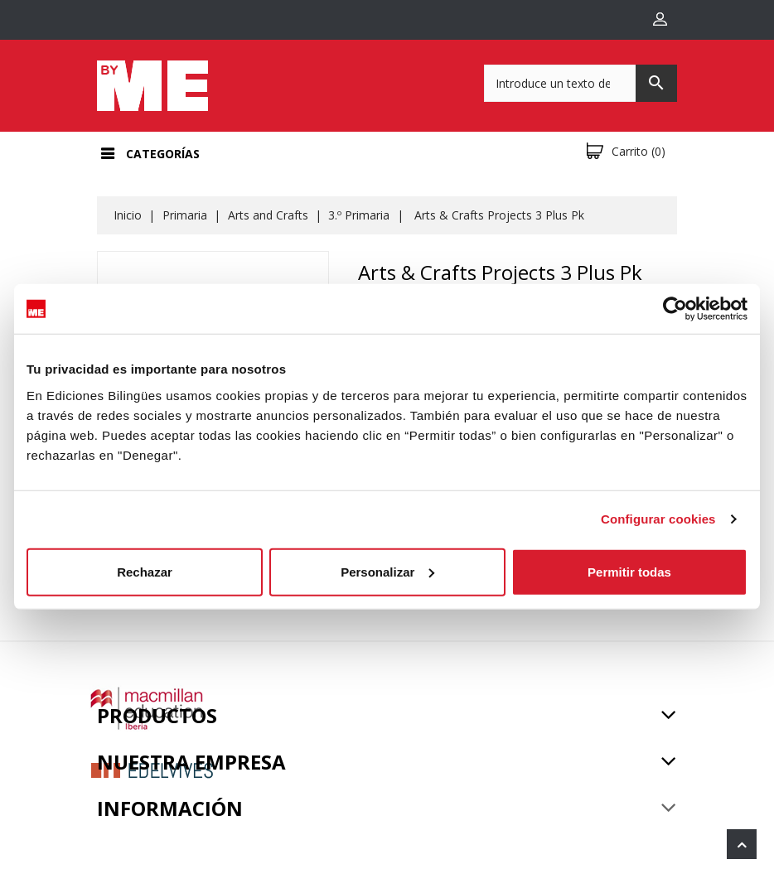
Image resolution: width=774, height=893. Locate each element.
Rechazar (144, 571)
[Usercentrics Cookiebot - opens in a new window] (674, 309)
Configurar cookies (658, 519)
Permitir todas (629, 571)
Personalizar (387, 571)
